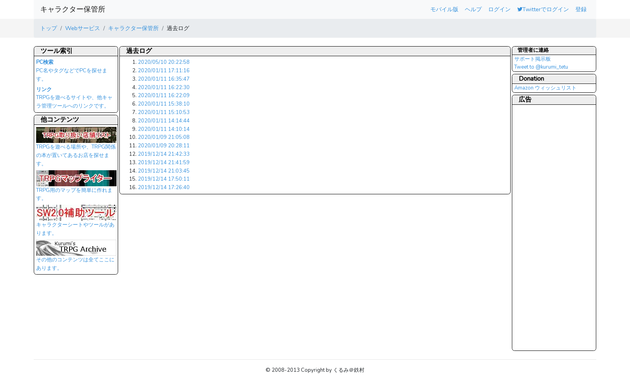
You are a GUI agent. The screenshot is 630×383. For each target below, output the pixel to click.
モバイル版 (444, 9)
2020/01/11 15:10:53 (164, 112)
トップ (48, 28)
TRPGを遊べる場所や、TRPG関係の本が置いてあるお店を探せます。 (76, 149)
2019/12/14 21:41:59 (164, 162)
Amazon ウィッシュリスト (545, 88)
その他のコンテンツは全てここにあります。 (76, 258)
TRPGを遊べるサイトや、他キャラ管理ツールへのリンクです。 (74, 98)
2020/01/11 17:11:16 (164, 70)
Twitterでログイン (543, 9)
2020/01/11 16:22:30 (164, 87)
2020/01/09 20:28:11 (164, 145)
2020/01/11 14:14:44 (164, 120)
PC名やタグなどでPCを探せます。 (71, 71)
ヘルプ (473, 9)
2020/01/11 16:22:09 (164, 95)
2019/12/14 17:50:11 (164, 179)
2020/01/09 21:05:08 (164, 137)
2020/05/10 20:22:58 (164, 62)
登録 (581, 9)
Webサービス (82, 28)
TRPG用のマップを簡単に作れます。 (76, 188)
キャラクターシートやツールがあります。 (76, 223)
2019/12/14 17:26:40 (164, 187)
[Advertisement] (546, 227)
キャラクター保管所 (72, 9)
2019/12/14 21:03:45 (164, 171)
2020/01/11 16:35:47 (164, 79)
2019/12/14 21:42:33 (164, 154)
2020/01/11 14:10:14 (164, 129)
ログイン (499, 9)
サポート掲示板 (532, 59)
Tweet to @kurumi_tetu (541, 67)
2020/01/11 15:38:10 (164, 104)
